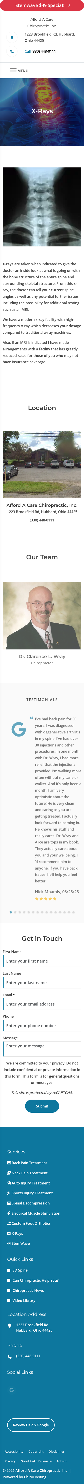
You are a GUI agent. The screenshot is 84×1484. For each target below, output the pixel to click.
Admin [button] (62, 1461)
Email (9, 994)
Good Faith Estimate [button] (36, 1461)
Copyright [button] (36, 1451)
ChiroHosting (35, 1477)
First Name (12, 951)
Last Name (12, 973)
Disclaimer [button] (57, 1451)
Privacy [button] (10, 1461)
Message (10, 1037)
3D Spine (20, 1270)
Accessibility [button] (14, 1451)
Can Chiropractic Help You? (35, 1280)
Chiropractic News (28, 1290)
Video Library (24, 1300)
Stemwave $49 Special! (42, 5)
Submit (42, 1106)
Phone (8, 1016)
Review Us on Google (31, 1425)
